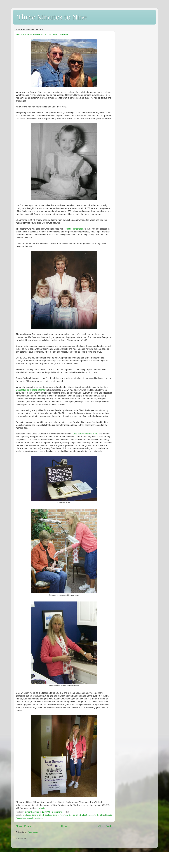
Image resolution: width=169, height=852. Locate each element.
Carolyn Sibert (38, 815)
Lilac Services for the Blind (85, 434)
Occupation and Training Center (31, 390)
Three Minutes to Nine (52, 17)
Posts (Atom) (32, 832)
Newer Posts (23, 826)
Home (64, 826)
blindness (27, 815)
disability (48, 815)
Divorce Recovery (60, 815)
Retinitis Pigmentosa (73, 229)
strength (30, 818)
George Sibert (75, 815)
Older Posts (105, 826)
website (41, 808)
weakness (39, 818)
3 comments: (58, 812)
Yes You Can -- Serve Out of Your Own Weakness (42, 34)
